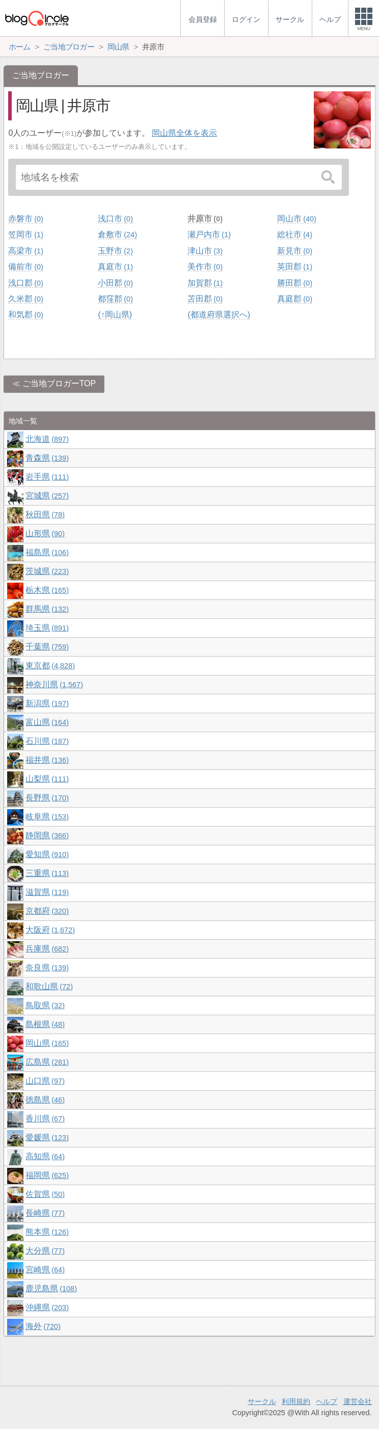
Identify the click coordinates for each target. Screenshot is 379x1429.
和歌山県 (48, 986)
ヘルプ (326, 1401)
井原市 (204, 218)
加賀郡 (204, 283)
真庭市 (115, 266)
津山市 (204, 250)
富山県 (46, 722)
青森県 (46, 458)
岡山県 (46, 1043)
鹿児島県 (50, 1288)
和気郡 (25, 314)
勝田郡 (294, 283)
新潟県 (46, 703)
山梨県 (46, 778)
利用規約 (296, 1401)
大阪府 (49, 929)
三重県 (46, 873)
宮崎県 (44, 1269)
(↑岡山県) (115, 314)
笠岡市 (25, 234)
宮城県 (46, 495)
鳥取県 (44, 1005)
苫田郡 (204, 298)
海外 (42, 1326)
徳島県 (44, 1099)
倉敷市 (117, 234)
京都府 (46, 911)
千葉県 (46, 646)
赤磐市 (25, 218)
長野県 (46, 797)
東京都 (49, 665)
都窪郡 (115, 298)
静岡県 (46, 835)
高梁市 (25, 250)
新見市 (294, 250)
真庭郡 (294, 298)
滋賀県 (46, 892)
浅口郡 (25, 283)
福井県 (46, 760)
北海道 (46, 439)
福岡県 (46, 1175)
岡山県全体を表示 (184, 133)
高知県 (44, 1156)
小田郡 (115, 283)
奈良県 (46, 967)
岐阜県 (46, 816)
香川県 (44, 1118)
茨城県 (46, 571)
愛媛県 (46, 1137)
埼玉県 (46, 627)
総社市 (294, 234)
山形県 (44, 533)
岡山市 (296, 218)
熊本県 (46, 1231)
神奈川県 (54, 684)
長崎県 (44, 1213)
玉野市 (115, 250)
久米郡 (25, 298)
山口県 (44, 1080)
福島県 (46, 552)
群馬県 (46, 609)
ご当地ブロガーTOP (59, 383)
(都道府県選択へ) (218, 314)
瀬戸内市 (208, 234)
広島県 (46, 1062)
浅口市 (115, 218)
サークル (262, 1401)
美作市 (204, 266)
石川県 (46, 741)
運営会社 (357, 1401)
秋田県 (44, 514)
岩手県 (46, 476)
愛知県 (46, 854)
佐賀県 (44, 1194)
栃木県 (46, 590)
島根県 (44, 1024)
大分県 (44, 1250)
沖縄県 (46, 1307)
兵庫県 (46, 948)
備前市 (25, 266)
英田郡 (294, 266)
